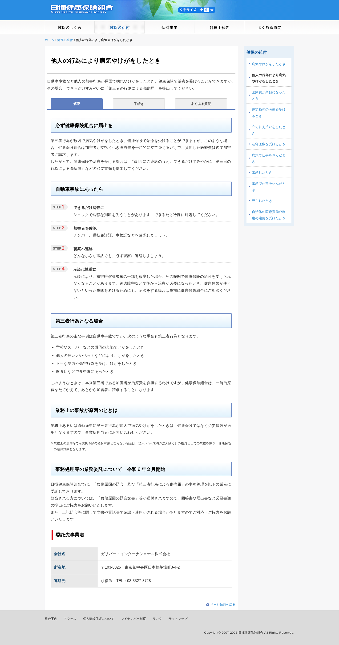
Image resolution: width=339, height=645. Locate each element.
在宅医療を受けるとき (269, 144)
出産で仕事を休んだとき (269, 187)
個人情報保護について (98, 618)
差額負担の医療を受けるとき (269, 113)
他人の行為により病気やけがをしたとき (269, 78)
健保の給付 (65, 40)
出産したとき (262, 172)
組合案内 (51, 618)
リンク (157, 618)
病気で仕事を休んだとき (269, 158)
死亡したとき (262, 201)
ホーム (49, 40)
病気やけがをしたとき (269, 64)
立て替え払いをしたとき (269, 130)
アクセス (70, 618)
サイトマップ (178, 618)
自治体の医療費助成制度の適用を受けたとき (269, 215)
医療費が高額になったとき (269, 95)
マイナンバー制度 (133, 618)
